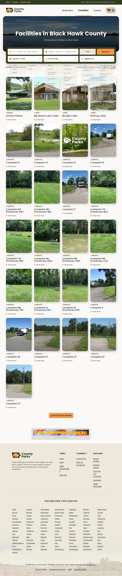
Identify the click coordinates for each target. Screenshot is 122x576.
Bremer (29, 512)
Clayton (15, 519)
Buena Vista (59, 512)
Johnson (44, 531)
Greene (29, 525)
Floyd (85, 522)
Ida (70, 528)
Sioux (99, 543)
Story (14, 546)
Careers (15, 2)
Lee (98, 531)
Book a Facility (96, 460)
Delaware (101, 519)
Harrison (15, 528)
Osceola (29, 540)
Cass (14, 516)
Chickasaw (73, 516)
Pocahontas (88, 540)
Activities (97, 480)
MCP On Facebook (80, 463)
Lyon (56, 534)
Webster (44, 549)
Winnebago (59, 549)
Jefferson (30, 531)
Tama (28, 546)
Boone (14, 512)
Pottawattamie (18, 543)
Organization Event (57, 569)
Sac (56, 543)
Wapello (86, 546)
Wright (14, 552)
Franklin (100, 522)
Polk (99, 540)
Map (106, 67)
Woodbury (87, 549)
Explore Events (96, 466)
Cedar (28, 516)
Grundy (43, 525)
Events (97, 10)
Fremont (15, 525)
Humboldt (58, 528)
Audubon (72, 509)
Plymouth (72, 540)
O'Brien (15, 540)
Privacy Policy (41, 569)
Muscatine (101, 537)
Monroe (72, 537)
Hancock (86, 525)
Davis (71, 519)
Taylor (43, 546)
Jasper (15, 531)
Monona (58, 537)
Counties (83, 10)
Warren (100, 546)
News (8, 2)
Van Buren (73, 546)
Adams (29, 509)
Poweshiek (30, 543)
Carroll (100, 512)
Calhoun (86, 512)
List (113, 67)
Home (47, 27)
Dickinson (30, 522)
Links (62, 462)
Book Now (67, 10)
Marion (100, 534)
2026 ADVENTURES (64, 469)
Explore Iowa (25, 2)
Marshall (15, 537)
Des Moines (16, 522)
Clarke (85, 516)
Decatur (86, 519)
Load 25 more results (61, 415)
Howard (44, 528)
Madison (72, 534)
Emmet (57, 522)
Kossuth (86, 531)
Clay (99, 516)
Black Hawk (64, 27)
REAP (70, 569)
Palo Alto (58, 540)
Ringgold (44, 543)
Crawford (44, 519)
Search (105, 52)
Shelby (86, 543)
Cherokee (59, 516)
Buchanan (44, 512)
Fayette (72, 522)
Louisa (28, 534)
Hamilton (72, 525)
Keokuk (72, 531)
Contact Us (81, 459)
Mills (28, 537)
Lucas (43, 534)
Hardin (100, 525)
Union (57, 546)
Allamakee (45, 509)
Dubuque (44, 522)
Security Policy (80, 569)
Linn (13, 534)
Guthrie (57, 525)
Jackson (100, 528)
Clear (87, 52)
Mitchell (43, 537)
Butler (71, 512)
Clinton (29, 519)
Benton (86, 509)
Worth (99, 549)
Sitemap (63, 475)
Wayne (29, 549)
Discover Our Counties (97, 474)
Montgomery (88, 537)
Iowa (85, 528)
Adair (14, 509)
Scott (71, 543)
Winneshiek (73, 549)
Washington (17, 549)
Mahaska (86, 534)
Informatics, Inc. (89, 565)
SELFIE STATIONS (97, 485)
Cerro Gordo (46, 516)
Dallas (57, 519)
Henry (28, 528)
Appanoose (59, 509)
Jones (57, 531)
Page (43, 540)
